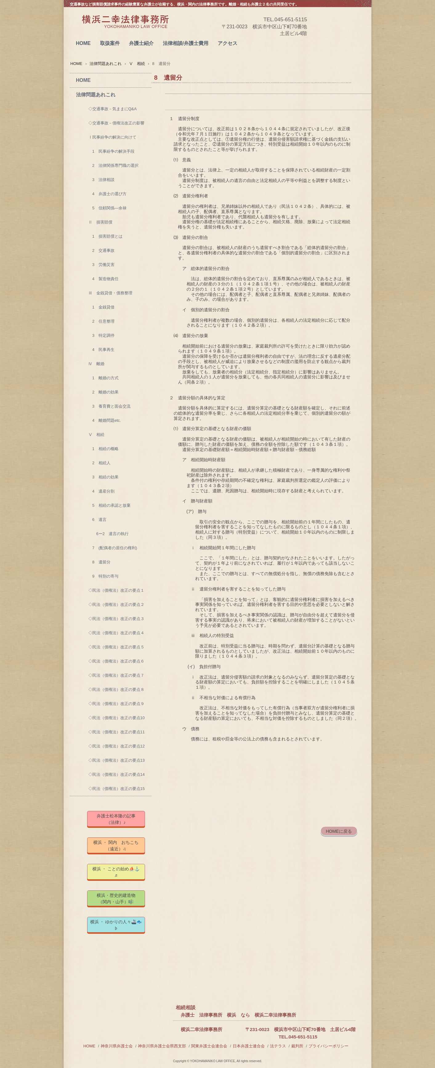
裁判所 (297, 1046)
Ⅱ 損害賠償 (100, 222)
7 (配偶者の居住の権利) (112, 548)
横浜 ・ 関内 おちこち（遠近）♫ (116, 845)
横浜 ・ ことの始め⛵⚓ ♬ (118, 872)
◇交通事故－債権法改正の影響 (116, 123)
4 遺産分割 (101, 491)
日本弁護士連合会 (249, 1046)
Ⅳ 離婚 (96, 363)
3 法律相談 (101, 179)
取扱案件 (110, 43)
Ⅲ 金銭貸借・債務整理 (110, 293)
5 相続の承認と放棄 (109, 505)
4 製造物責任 (103, 278)
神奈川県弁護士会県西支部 (162, 1046)
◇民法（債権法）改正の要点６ (116, 661)
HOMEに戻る (339, 831)
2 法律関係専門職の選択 (113, 165)
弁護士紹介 (141, 43)
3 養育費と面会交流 (109, 406)
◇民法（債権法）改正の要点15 (116, 788)
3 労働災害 (101, 264)
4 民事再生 (101, 349)
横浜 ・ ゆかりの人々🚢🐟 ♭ (117, 925)
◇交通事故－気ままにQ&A (112, 109)
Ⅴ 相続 (137, 63)
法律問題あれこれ (106, 63)
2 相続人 (99, 463)
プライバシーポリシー (328, 1046)
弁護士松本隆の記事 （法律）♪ (120, 819)
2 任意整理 (101, 321)
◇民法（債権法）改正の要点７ (116, 675)
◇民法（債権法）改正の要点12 (116, 746)
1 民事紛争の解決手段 (111, 151)
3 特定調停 (101, 335)
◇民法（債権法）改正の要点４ (116, 633)
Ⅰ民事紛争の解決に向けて (112, 137)
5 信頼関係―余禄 (107, 208)
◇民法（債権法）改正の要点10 (116, 717)
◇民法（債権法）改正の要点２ (116, 604)
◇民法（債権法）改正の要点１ (116, 590)
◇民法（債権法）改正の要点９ (116, 703)
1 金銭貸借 (101, 307)
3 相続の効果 (103, 477)
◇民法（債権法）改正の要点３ (116, 618)
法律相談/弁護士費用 (185, 43)
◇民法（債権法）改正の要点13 (116, 760)
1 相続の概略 (103, 448)
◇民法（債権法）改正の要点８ (116, 689)
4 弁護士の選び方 (107, 193)
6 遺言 (97, 519)
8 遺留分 (99, 562)
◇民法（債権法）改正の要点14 (116, 774)
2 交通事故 (101, 250)
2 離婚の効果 (103, 392)
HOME (83, 43)
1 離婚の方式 (103, 378)
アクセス (227, 43)
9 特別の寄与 (103, 576)
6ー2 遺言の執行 (108, 533)
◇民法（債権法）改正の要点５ (116, 647)
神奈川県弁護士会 (117, 1046)
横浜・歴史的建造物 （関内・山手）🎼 (121, 898)
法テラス (278, 1046)
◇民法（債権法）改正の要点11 (116, 732)
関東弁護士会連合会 (209, 1046)
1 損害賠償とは (105, 236)
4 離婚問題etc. (104, 420)
